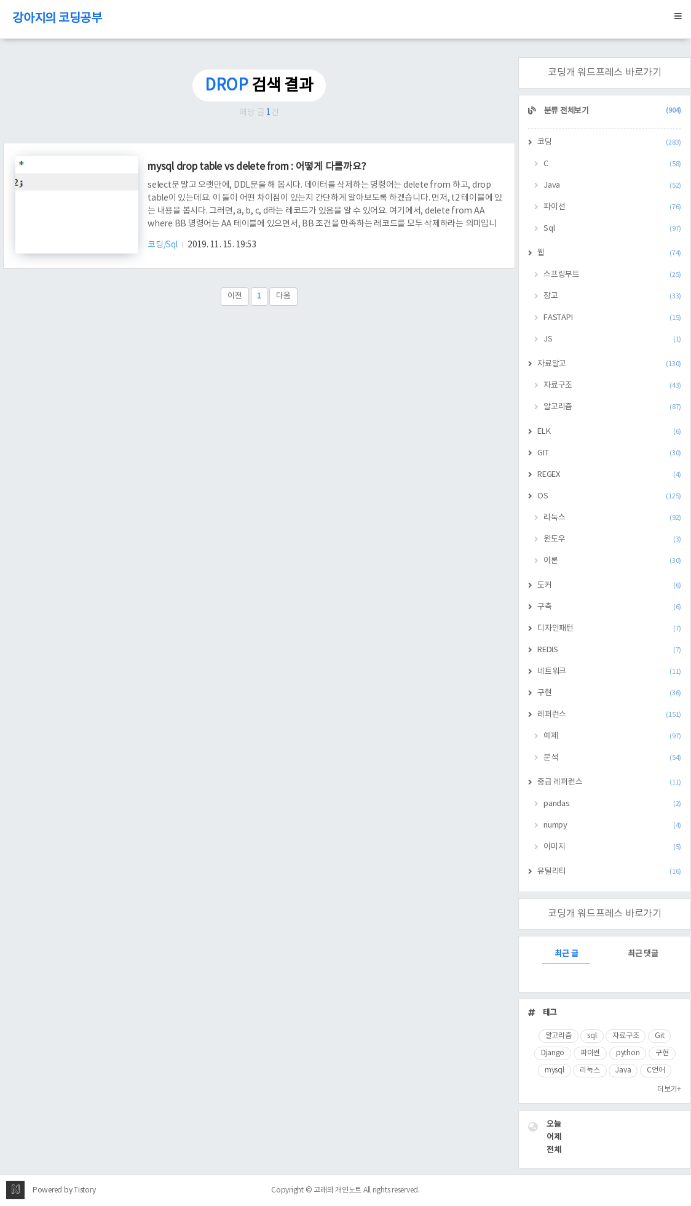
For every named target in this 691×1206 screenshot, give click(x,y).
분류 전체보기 (611, 111)
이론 (612, 561)
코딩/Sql (163, 245)
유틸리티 (609, 871)
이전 (234, 296)
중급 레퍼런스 (609, 782)
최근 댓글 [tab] (643, 954)
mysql (554, 1070)
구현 (609, 693)
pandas (612, 804)
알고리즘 (612, 407)
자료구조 (612, 385)
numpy (612, 825)
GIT (609, 453)
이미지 (612, 847)
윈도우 (612, 539)
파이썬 (590, 1053)
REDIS (609, 650)
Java (612, 185)
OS (609, 496)
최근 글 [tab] (566, 954)
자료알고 (609, 364)
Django (553, 1053)
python (628, 1053)
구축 (609, 607)
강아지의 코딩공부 (57, 19)
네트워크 (609, 671)
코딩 (609, 142)
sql (591, 1036)
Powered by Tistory (64, 1190)
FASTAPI (612, 317)
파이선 (612, 207)
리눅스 (612, 517)
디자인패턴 (609, 628)
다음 (283, 296)
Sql (612, 228)
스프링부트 (612, 274)
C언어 (656, 1070)
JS (612, 339)
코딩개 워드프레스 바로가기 (604, 72)
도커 (609, 585)
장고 (612, 296)
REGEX (609, 474)
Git (659, 1036)
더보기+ (669, 1089)
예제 (612, 736)
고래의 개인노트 (337, 1190)
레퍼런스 (609, 714)
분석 (612, 757)
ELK (609, 431)
